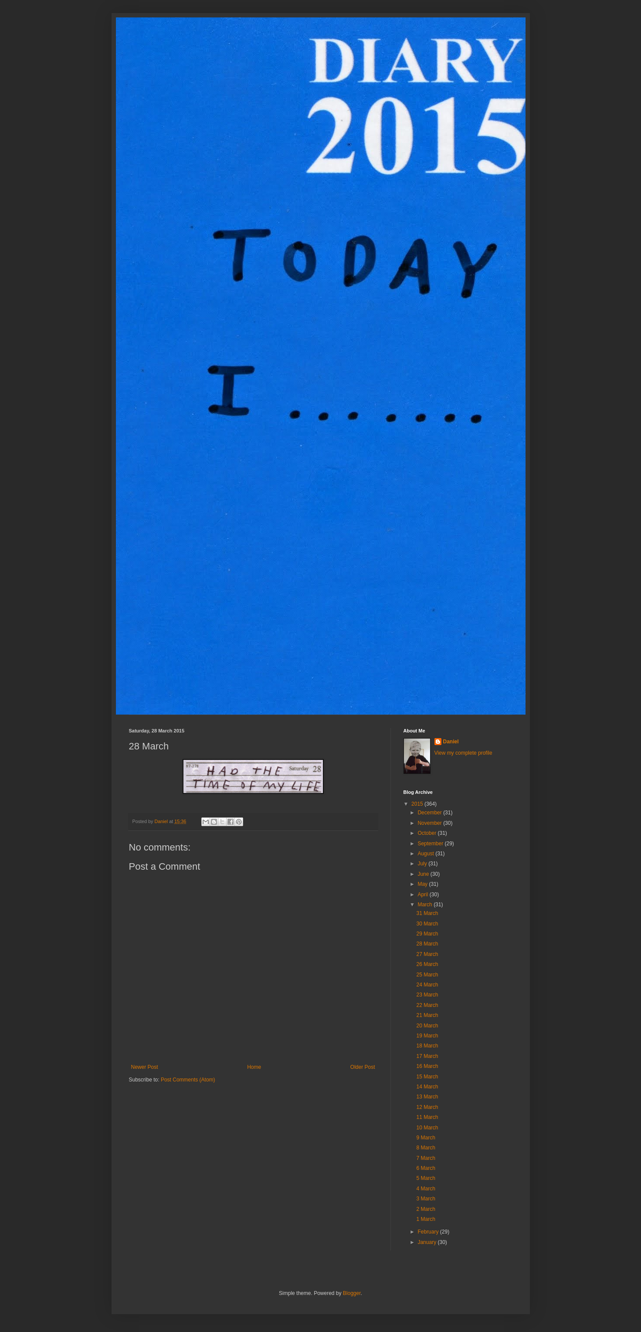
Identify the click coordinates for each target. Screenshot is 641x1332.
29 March (427, 934)
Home (254, 1067)
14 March (427, 1087)
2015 (417, 804)
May (423, 884)
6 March (425, 1168)
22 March (427, 1005)
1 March (425, 1219)
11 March (427, 1117)
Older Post (362, 1067)
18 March (427, 1046)
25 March (427, 975)
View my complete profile (463, 753)
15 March (427, 1077)
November (430, 823)
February (428, 1232)
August (426, 854)
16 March (427, 1066)
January (427, 1242)
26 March (427, 964)
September (430, 844)
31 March (427, 913)
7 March (425, 1158)
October (427, 833)
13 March (427, 1097)
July (422, 864)
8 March (425, 1148)
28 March (427, 944)
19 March (427, 1036)
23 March (427, 995)
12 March (427, 1107)
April (423, 894)
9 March (425, 1138)
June (423, 874)
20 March (427, 1026)
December (430, 813)
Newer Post (144, 1067)
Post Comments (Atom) (188, 1080)
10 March (427, 1128)
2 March (425, 1209)
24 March (427, 985)
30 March (427, 924)
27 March (427, 954)
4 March (425, 1189)
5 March (425, 1178)
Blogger (352, 1293)
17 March (427, 1056)
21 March (427, 1015)
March (425, 905)
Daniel (451, 742)
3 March (425, 1199)
